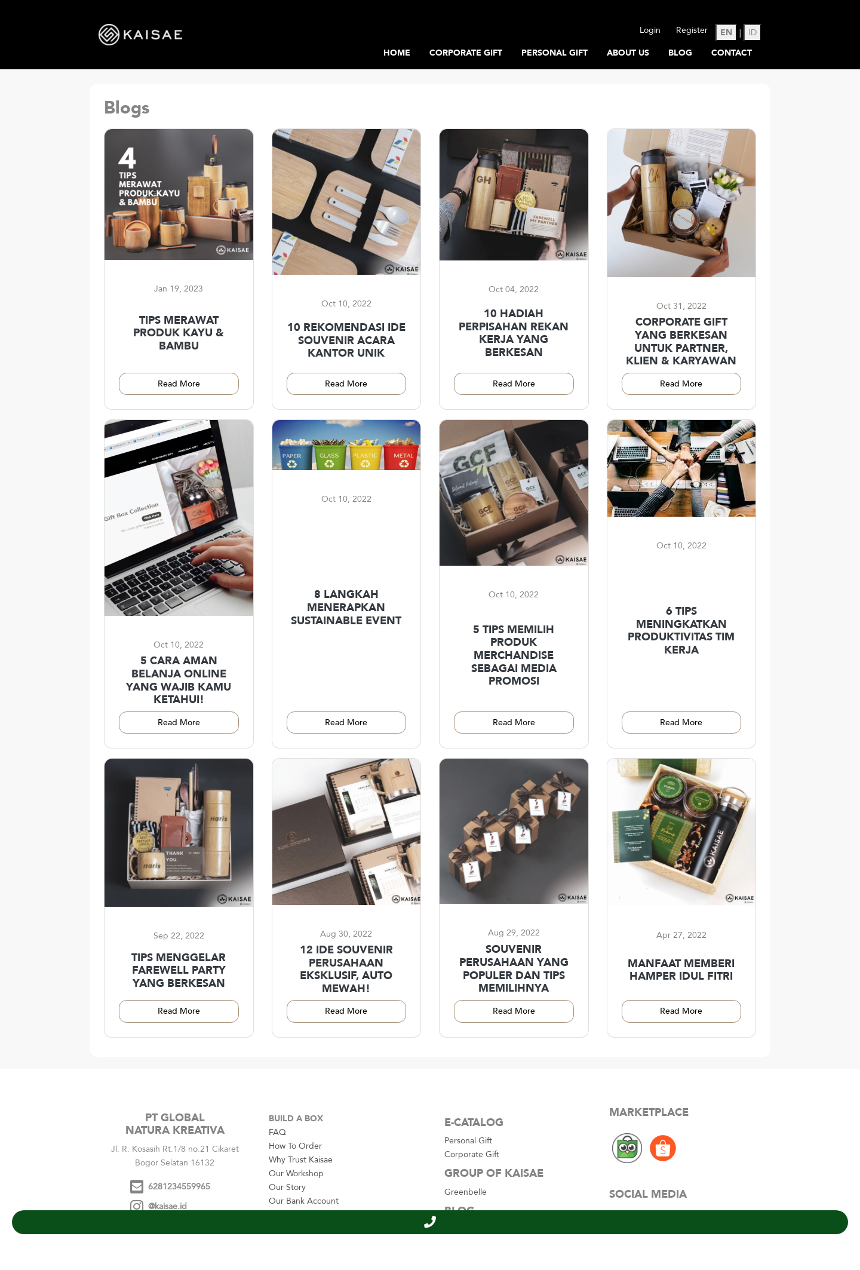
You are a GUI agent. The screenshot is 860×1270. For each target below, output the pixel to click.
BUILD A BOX (296, 1118)
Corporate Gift (465, 53)
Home (396, 53)
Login (650, 30)
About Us (628, 53)
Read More (179, 383)
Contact (731, 53)
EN (726, 32)
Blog (680, 53)
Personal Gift (554, 53)
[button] (430, 1222)
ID (752, 32)
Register (692, 30)
